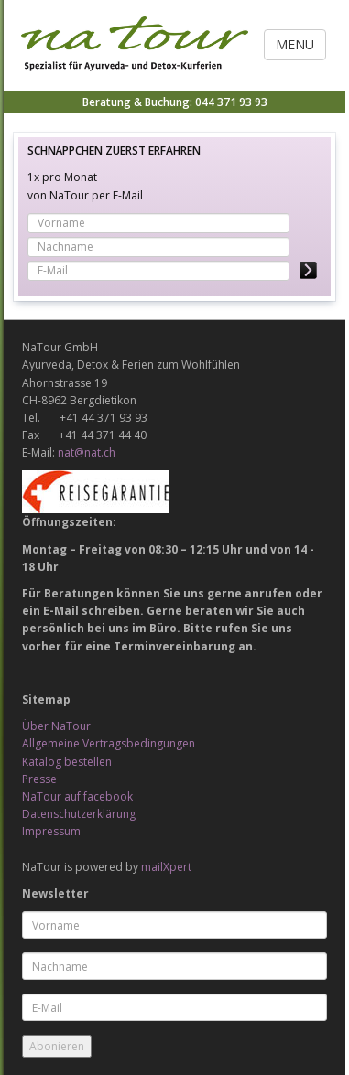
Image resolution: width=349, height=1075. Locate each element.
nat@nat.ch (86, 452)
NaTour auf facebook (77, 796)
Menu (295, 44)
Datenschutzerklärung (79, 814)
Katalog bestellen (67, 761)
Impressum (51, 831)
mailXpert (166, 867)
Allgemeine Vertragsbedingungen (108, 743)
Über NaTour (56, 726)
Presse (39, 779)
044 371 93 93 (231, 102)
